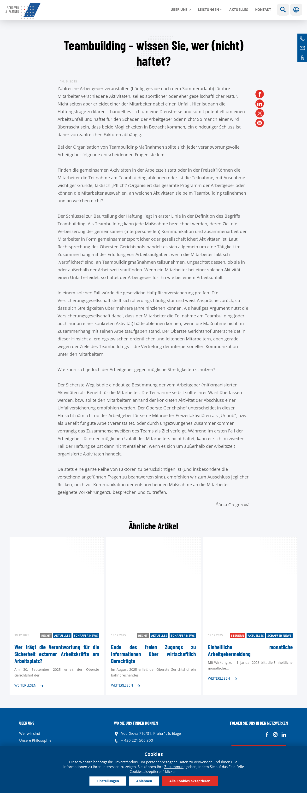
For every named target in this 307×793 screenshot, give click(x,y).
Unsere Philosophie (35, 740)
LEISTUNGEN (208, 9)
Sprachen (296, 10)
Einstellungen (108, 781)
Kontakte (302, 57)
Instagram (275, 734)
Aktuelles (238, 9)
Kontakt (263, 9)
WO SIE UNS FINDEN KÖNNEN (136, 723)
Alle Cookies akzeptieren (189, 781)
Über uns (179, 9)
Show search (283, 10)
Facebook (267, 734)
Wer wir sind (29, 733)
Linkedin (283, 734)
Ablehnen (144, 781)
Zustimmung (174, 766)
